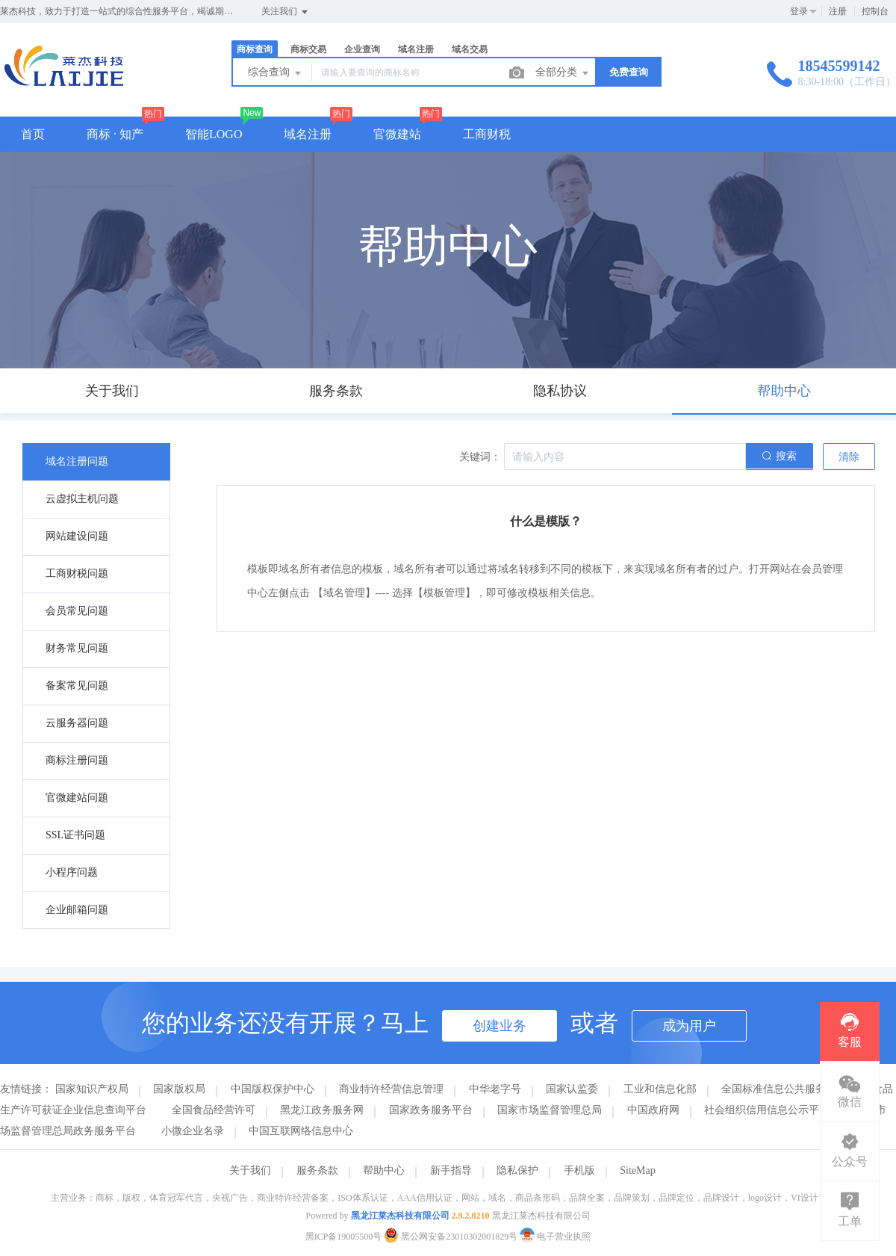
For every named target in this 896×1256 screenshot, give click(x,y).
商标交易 (308, 49)
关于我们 (250, 1170)
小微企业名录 (192, 1130)
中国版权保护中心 (272, 1089)
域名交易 (470, 49)
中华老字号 (495, 1089)
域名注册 (416, 49)
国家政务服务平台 (431, 1110)
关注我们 (285, 12)
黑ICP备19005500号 (343, 1236)
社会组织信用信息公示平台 (767, 1110)
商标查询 (255, 49)
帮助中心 (384, 1170)
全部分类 (563, 73)
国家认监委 (572, 1089)
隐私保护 (517, 1170)
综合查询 (275, 73)
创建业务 (499, 1025)
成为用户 (689, 1025)
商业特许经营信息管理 (391, 1089)
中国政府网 (653, 1110)
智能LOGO (213, 134)
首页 (33, 134)
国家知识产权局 (91, 1089)
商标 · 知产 (115, 134)
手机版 (579, 1170)
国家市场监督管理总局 (549, 1110)
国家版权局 (179, 1089)
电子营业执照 (555, 1236)
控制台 (875, 11)
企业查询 (362, 49)
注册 (838, 11)
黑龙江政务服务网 (322, 1110)
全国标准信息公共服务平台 (784, 1089)
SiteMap (637, 1170)
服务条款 (317, 1170)
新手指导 (451, 1170)
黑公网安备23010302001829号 (452, 1236)
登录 (799, 11)
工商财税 (487, 134)
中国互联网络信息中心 (301, 1130)
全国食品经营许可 (213, 1110)
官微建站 (397, 134)
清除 (849, 457)
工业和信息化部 (660, 1089)
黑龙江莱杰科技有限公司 (400, 1215)
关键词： (480, 457)
